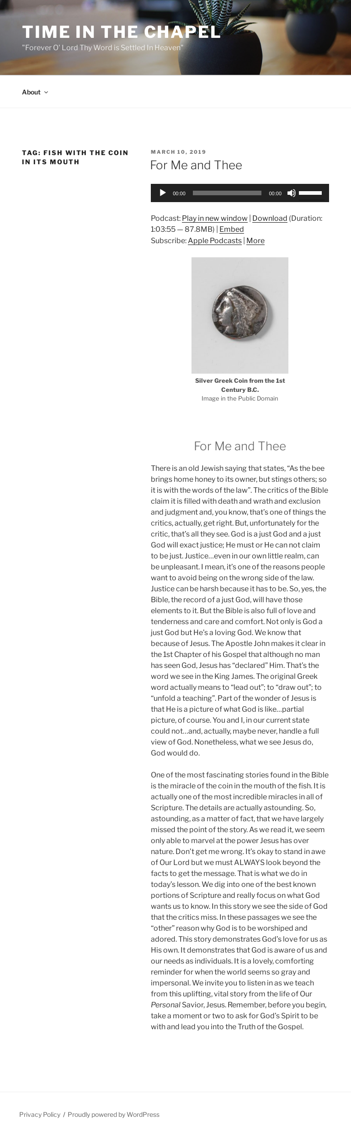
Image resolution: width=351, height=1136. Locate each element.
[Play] (162, 193)
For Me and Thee (196, 165)
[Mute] (291, 193)
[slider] (227, 193)
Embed (231, 229)
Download (269, 218)
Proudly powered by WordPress (114, 1114)
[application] (240, 193)
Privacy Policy (39, 1114)
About (35, 92)
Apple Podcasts (215, 240)
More (255, 240)
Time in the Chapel (122, 32)
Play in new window (215, 218)
